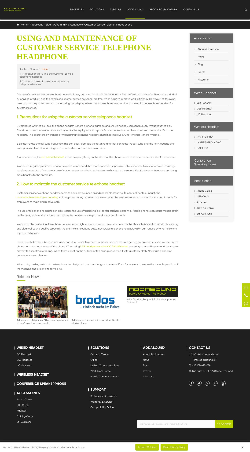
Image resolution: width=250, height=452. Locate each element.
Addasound (135, 9)
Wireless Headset (207, 127)
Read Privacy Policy (174, 447)
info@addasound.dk (202, 359)
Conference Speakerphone (205, 162)
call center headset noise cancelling (37, 197)
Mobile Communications (104, 376)
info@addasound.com (204, 354)
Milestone (202, 79)
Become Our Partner (163, 9)
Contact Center (99, 354)
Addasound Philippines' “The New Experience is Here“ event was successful (42, 322)
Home (24, 24)
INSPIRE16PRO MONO (209, 142)
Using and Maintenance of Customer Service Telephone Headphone (92, 24)
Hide (45, 69)
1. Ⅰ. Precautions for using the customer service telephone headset (46, 75)
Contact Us (191, 9)
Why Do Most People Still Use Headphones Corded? (151, 301)
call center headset (52, 157)
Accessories (202, 181)
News (199, 56)
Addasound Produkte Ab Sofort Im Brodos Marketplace (96, 322)
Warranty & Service (101, 401)
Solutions (97, 9)
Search (224, 424)
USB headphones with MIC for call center (104, 246)
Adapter (201, 202)
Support (115, 9)
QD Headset (204, 102)
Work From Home (100, 370)
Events (200, 71)
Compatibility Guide (102, 407)
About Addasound (207, 49)
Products (77, 9)
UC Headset (204, 114)
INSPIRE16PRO (205, 136)
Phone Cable (204, 190)
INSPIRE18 (202, 148)
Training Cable (205, 207)
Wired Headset (205, 93)
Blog (48, 24)
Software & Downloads (103, 396)
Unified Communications (104, 365)
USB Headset (204, 108)
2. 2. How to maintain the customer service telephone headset (44, 83)
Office (93, 359)
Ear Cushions (204, 213)
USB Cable (203, 196)
